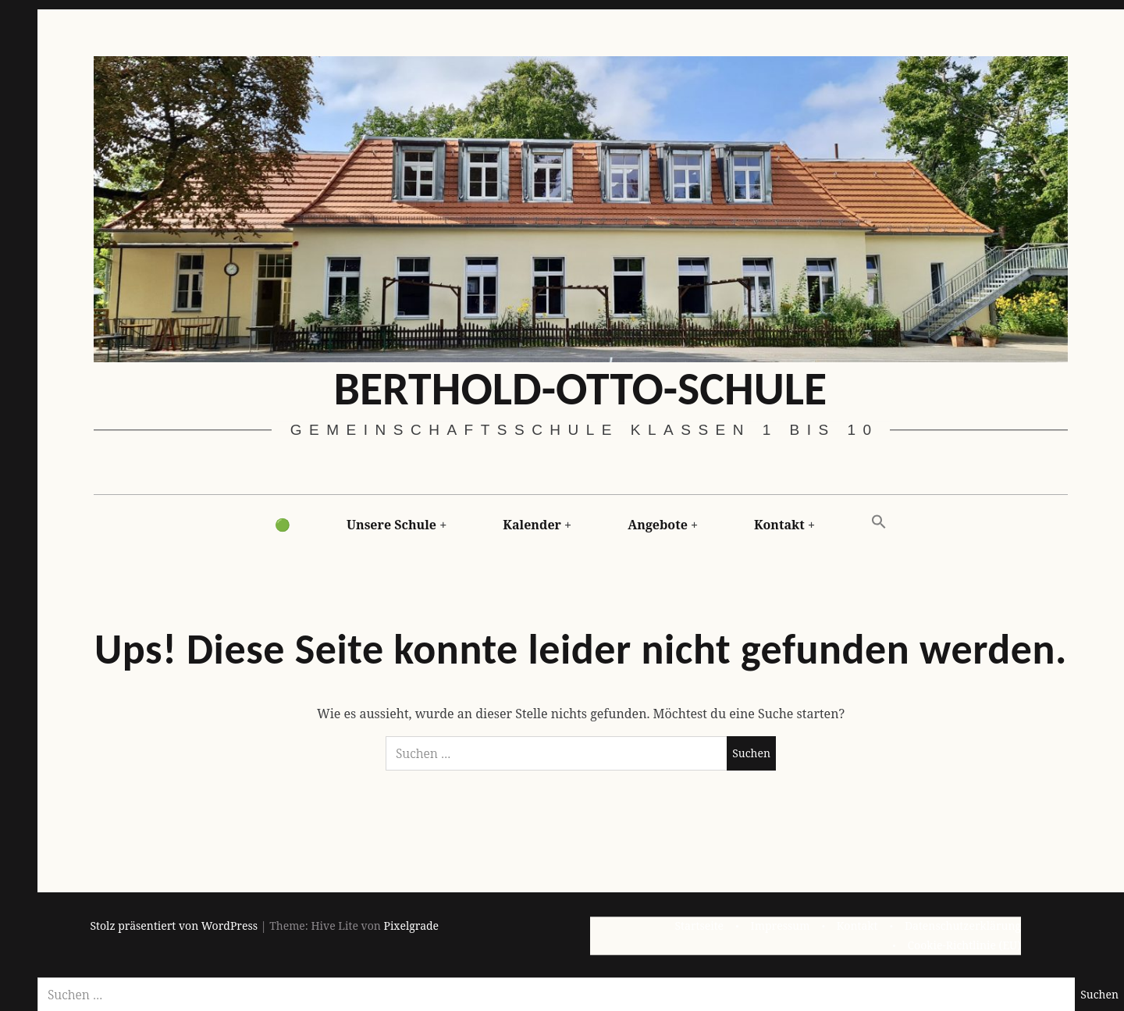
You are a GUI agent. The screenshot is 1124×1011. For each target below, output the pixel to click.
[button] (879, 522)
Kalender (532, 524)
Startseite (699, 925)
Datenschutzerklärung (963, 925)
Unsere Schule (391, 524)
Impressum (780, 925)
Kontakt (779, 524)
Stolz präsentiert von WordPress (174, 925)
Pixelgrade (411, 925)
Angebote (658, 524)
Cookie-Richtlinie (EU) (964, 944)
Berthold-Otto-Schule (580, 387)
